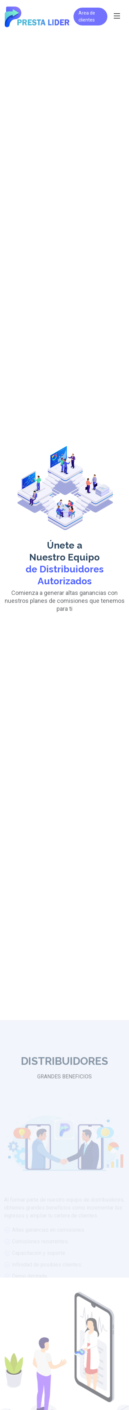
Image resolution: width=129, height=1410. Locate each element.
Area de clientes (86, 16)
